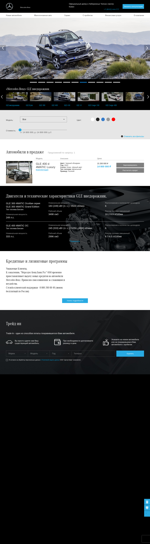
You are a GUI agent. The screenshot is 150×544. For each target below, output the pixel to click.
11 (116, 82)
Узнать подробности (75, 301)
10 (108, 82)
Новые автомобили (14, 15)
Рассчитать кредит (130, 170)
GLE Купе (29, 105)
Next (147, 48)
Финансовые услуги (113, 15)
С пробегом (88, 15)
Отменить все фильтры (132, 136)
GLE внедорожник (12, 105)
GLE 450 (67, 105)
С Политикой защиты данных (50, 360)
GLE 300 (42, 105)
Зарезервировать (130, 165)
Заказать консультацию (133, 6)
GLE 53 (79, 105)
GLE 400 (55, 105)
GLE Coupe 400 (111, 105)
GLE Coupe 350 (93, 105)
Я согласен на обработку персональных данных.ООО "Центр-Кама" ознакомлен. (45, 360)
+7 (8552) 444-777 (111, 9)
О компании (139, 15)
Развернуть (75, 241)
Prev (3, 48)
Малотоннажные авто (43, 15)
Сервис (67, 15)
